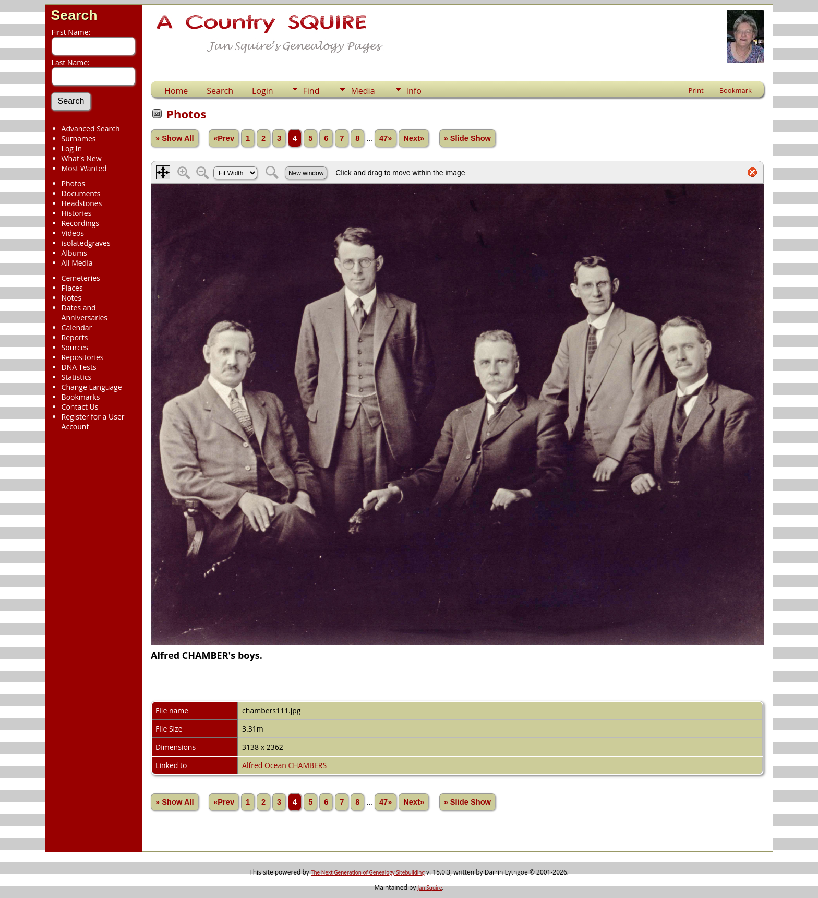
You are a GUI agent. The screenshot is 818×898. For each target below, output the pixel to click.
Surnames (79, 138)
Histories (77, 213)
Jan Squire (429, 887)
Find (311, 91)
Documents (81, 193)
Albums (74, 253)
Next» (413, 138)
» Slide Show (467, 138)
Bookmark (735, 90)
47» (385, 138)
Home (176, 91)
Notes (72, 298)
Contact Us (80, 407)
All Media (77, 263)
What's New (82, 158)
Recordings (80, 223)
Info (414, 91)
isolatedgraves (86, 243)
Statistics (77, 377)
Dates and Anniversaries (84, 312)
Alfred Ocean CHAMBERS (284, 765)
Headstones (82, 203)
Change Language (92, 387)
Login (262, 91)
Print (696, 90)
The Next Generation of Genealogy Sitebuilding (368, 872)
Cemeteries (81, 278)
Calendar (77, 327)
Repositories (83, 357)
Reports (75, 337)
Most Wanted (84, 168)
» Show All (174, 138)
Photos (74, 183)
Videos (73, 233)
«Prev (223, 138)
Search (74, 15)
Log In (72, 148)
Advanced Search (91, 129)
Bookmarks (81, 397)
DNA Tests (79, 367)
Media (363, 91)
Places (72, 288)
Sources (75, 347)
